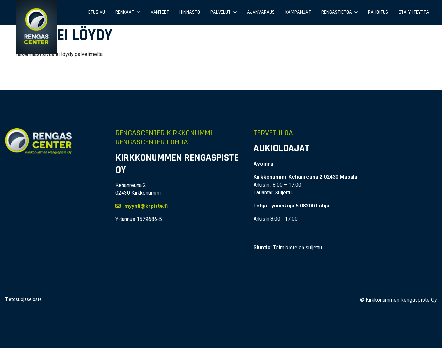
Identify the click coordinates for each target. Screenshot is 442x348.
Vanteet (160, 12)
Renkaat (124, 12)
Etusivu (96, 12)
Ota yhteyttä (414, 12)
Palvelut (220, 12)
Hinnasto (189, 12)
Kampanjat (298, 12)
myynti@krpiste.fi (141, 206)
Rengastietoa (336, 12)
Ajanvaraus (261, 12)
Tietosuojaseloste (23, 299)
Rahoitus (378, 12)
